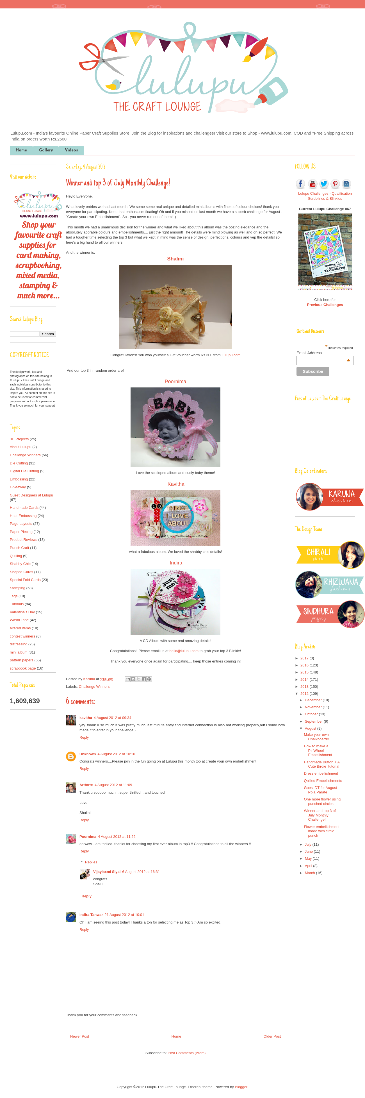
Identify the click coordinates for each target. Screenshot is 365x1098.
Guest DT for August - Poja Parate (321, 790)
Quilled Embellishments (323, 781)
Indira (176, 563)
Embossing (19, 479)
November (314, 707)
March (310, 873)
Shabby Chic (20, 564)
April (309, 866)
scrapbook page (23, 668)
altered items (20, 628)
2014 (305, 679)
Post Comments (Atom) (187, 1053)
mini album (19, 652)
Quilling (16, 556)
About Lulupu (20, 447)
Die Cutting (19, 463)
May (309, 858)
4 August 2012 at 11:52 (117, 836)
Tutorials (17, 604)
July (308, 844)
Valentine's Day (22, 612)
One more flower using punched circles (322, 801)
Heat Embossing (23, 516)
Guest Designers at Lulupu (31, 495)
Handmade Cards (24, 507)
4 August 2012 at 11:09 (113, 785)
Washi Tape (19, 620)
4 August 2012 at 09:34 (112, 718)
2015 (305, 672)
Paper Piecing (21, 532)
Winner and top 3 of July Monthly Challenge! (320, 815)
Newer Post (79, 1036)
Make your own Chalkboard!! (316, 736)
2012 (305, 693)
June (309, 851)
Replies (91, 862)
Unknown (87, 754)
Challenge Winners (94, 686)
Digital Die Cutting (24, 471)
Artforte (86, 785)
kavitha (85, 718)
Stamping (17, 588)
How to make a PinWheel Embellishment (318, 750)
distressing (18, 644)
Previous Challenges (325, 305)
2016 (305, 665)
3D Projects (19, 439)
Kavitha (176, 484)
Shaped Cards (21, 572)
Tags (13, 596)
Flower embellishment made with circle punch (321, 831)
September (314, 721)
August (311, 728)
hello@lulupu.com (184, 651)
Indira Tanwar (91, 915)
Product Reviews (23, 539)
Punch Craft (19, 548)
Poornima (175, 381)
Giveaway (18, 487)
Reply (84, 737)
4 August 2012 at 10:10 (116, 754)
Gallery (46, 150)
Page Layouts (21, 523)
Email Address (323, 353)
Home (21, 150)
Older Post (272, 1036)
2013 (305, 686)
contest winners (22, 636)
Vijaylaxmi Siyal (106, 872)
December (314, 700)
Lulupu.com (231, 355)
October (312, 714)
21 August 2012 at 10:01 (124, 915)
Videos (71, 150)
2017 (305, 658)
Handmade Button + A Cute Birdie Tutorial (321, 764)
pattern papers (21, 660)
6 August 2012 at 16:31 (141, 872)
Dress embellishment (321, 773)
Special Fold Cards (25, 580)
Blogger (241, 1087)
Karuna (89, 679)
